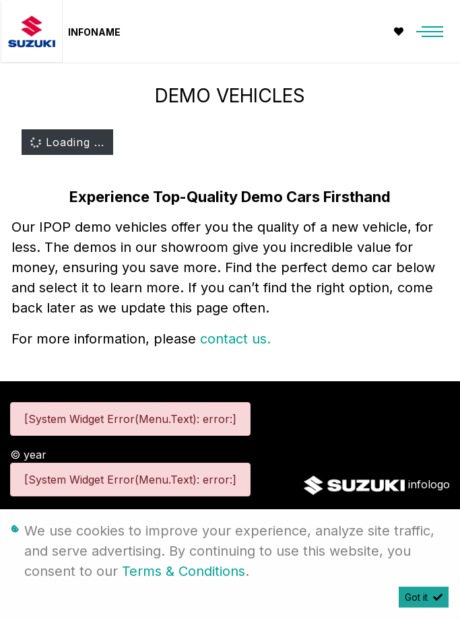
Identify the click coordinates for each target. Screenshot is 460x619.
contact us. (235, 339)
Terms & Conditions (183, 571)
